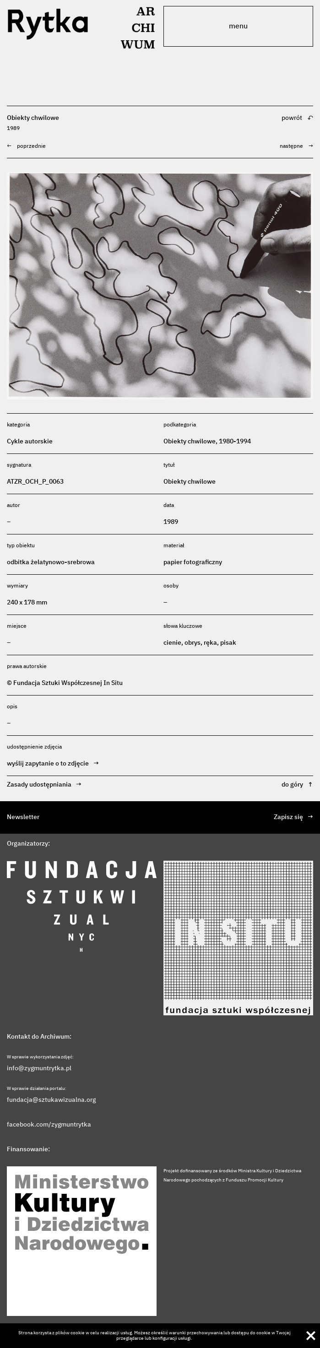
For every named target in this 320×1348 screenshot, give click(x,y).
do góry (297, 785)
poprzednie (26, 146)
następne (296, 146)
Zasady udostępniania (44, 785)
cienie (172, 643)
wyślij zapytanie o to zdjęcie (53, 764)
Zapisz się (293, 817)
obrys (192, 643)
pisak (228, 643)
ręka (210, 643)
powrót (297, 123)
